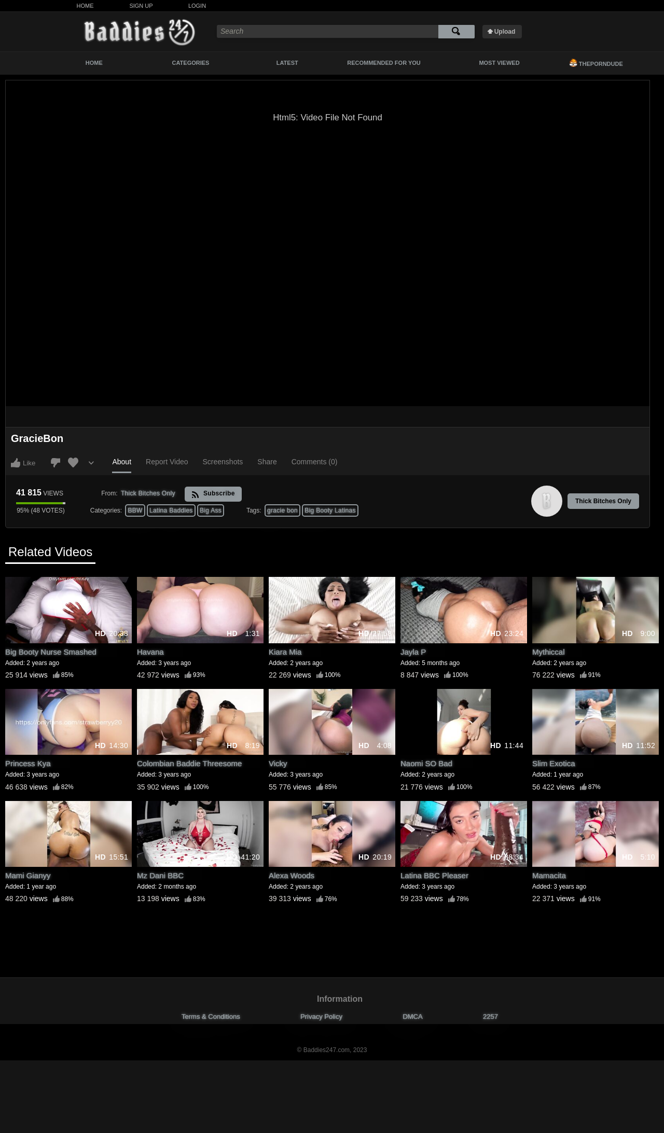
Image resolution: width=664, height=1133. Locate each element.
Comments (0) (315, 462)
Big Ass (211, 510)
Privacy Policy (321, 1016)
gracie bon (282, 510)
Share (266, 462)
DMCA (412, 1016)
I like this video (15, 462)
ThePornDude (596, 63)
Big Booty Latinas (330, 510)
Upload (505, 31)
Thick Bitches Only (603, 501)
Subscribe (212, 494)
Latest (287, 63)
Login (197, 6)
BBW (135, 510)
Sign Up (141, 6)
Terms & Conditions (211, 1016)
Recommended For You (384, 63)
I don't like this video (55, 462)
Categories (191, 63)
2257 (490, 1016)
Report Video (167, 462)
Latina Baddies (171, 510)
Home (85, 6)
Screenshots (223, 462)
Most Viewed (499, 63)
